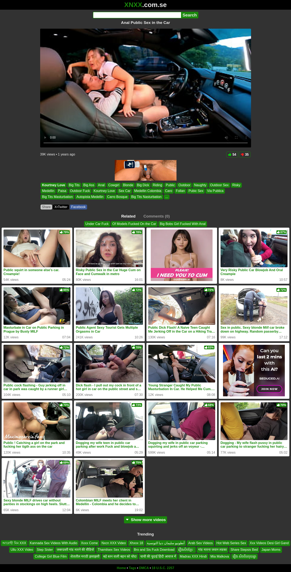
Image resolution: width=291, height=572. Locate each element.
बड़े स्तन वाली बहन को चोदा (120, 556)
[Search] (137, 15)
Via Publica (215, 191)
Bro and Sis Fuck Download (154, 549)
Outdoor (184, 185)
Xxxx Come (89, 543)
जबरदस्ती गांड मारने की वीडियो (75, 549)
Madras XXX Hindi (193, 556)
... (166, 197)
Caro (168, 191)
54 (232, 154)
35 (245, 154)
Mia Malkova (219, 556)
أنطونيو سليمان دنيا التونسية (166, 543)
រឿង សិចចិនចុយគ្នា (244, 556)
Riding (157, 185)
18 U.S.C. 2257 (163, 568)
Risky (236, 185)
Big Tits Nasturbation (146, 197)
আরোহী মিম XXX (14, 543)
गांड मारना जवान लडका (212, 549)
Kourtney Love (53, 185)
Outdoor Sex (219, 185)
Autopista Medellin (89, 197)
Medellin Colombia (147, 191)
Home (121, 568)
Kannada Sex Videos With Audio (53, 543)
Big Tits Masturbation (57, 197)
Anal (101, 185)
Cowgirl (113, 185)
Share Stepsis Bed (244, 549)
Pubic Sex (195, 191)
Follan (180, 191)
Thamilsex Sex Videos (114, 549)
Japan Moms (271, 549)
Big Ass (88, 185)
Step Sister (45, 549)
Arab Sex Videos (200, 543)
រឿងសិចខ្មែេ (186, 549)
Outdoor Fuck (80, 191)
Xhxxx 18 (136, 543)
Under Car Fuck (97, 224)
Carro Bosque (117, 197)
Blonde (128, 185)
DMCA (144, 568)
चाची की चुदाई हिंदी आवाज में (158, 556)
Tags (132, 568)
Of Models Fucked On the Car (134, 224)
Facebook (78, 207)
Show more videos (145, 520)
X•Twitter (60, 207)
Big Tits (74, 185)
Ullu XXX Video (22, 549)
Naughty (200, 185)
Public (170, 185)
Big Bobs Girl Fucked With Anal (183, 224)
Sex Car (124, 191)
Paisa (62, 191)
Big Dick (143, 185)
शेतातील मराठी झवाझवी (84, 556)
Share (46, 207)
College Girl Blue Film (51, 556)
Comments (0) (156, 216)
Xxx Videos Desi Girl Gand (269, 543)
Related (128, 216)
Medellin (48, 191)
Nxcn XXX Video (114, 543)
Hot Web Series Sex (231, 543)
